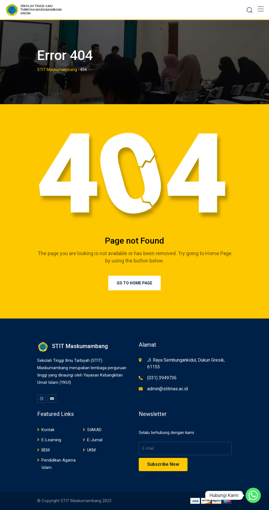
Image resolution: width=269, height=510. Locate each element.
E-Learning (51, 439)
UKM (91, 450)
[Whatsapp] (253, 495)
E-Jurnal (94, 439)
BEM (45, 450)
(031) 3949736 (162, 377)
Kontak (47, 429)
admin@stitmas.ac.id (167, 388)
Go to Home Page (134, 283)
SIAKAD (94, 429)
